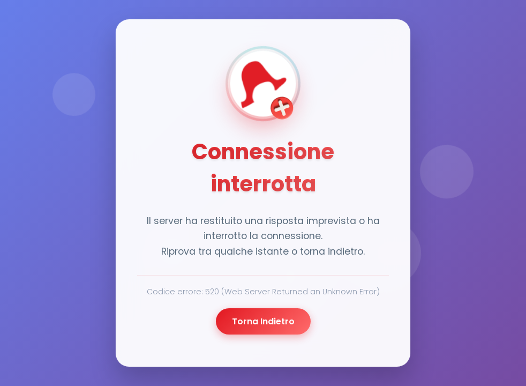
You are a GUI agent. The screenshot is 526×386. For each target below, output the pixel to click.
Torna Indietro (263, 321)
